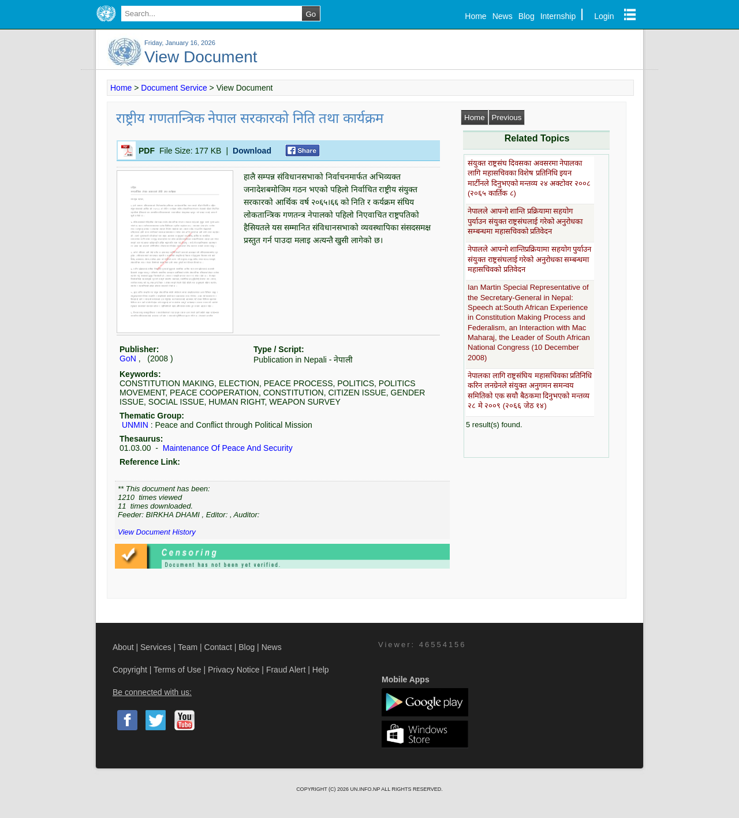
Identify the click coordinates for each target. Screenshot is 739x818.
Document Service (174, 87)
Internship (558, 16)
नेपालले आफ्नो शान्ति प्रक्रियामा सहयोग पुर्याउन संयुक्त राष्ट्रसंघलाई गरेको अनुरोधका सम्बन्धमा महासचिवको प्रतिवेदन (525, 221)
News (502, 16)
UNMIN (135, 424)
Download (252, 150)
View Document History (157, 532)
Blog (526, 16)
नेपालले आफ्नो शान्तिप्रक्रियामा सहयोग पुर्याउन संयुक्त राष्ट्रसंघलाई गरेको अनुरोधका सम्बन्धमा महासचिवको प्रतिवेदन (529, 259)
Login (604, 16)
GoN (128, 358)
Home (475, 16)
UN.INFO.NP (365, 789)
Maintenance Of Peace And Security (227, 448)
